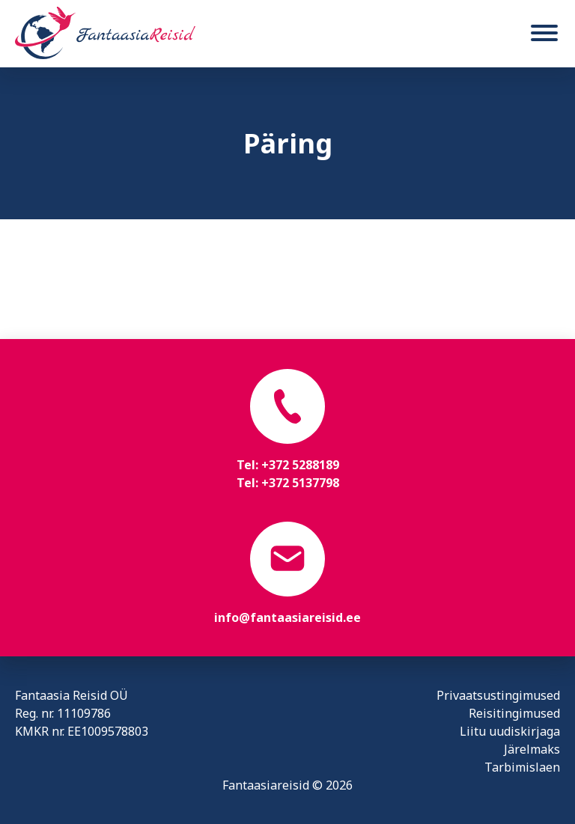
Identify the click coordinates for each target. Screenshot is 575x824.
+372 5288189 (300, 465)
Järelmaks (532, 749)
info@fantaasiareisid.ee (287, 617)
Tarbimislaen (522, 767)
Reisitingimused (514, 713)
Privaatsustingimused (498, 695)
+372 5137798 (300, 482)
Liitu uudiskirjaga (510, 731)
